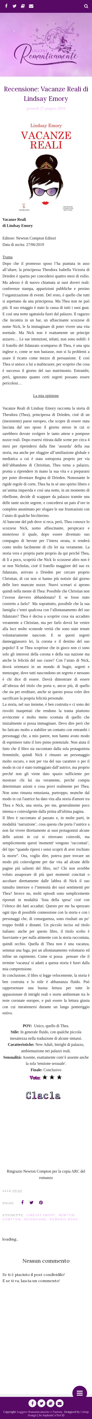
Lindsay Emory (40, 1215)
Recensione (35, 1219)
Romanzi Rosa (64, 1219)
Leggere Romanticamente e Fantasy (40, 1412)
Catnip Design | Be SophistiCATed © (58, 1413)
